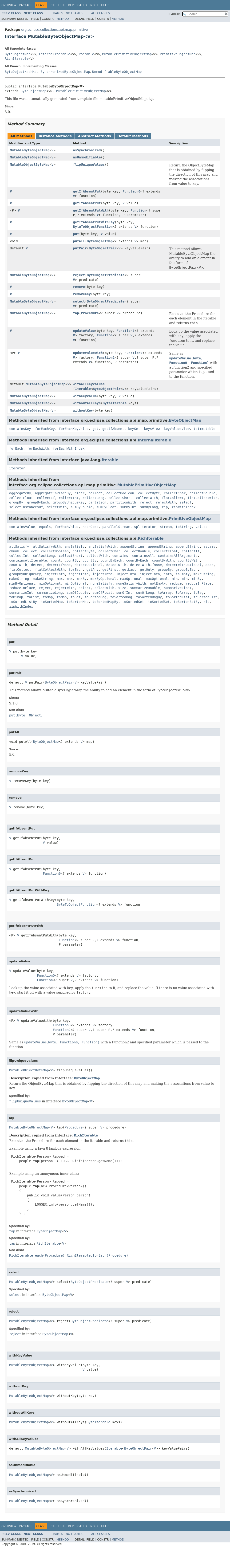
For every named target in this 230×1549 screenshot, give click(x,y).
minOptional (50, 583)
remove (79, 287)
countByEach (111, 560)
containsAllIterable (28, 560)
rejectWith (166, 502)
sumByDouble (81, 507)
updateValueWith (88, 353)
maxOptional (131, 579)
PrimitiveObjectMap (177, 54)
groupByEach (38, 502)
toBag (198, 592)
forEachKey (45, 429)
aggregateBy (20, 493)
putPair (80, 248)
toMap (48, 597)
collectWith (147, 498)
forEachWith (38, 448)
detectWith (116, 565)
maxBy (82, 579)
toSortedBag (95, 597)
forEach (16, 448)
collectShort (120, 498)
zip (165, 507)
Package (25, 5)
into (168, 574)
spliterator (145, 527)
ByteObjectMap (18, 54)
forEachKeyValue (73, 429)
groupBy (16, 502)
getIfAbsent (113, 429)
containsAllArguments (178, 556)
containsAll (143, 556)
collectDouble (202, 493)
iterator (17, 468)
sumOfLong (145, 592)
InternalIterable (54, 54)
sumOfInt (124, 592)
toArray (165, 592)
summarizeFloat (178, 588)
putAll (79, 241)
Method (62, 18)
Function (138, 210)
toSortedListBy (23, 602)
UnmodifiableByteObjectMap (117, 72)
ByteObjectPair (103, 248)
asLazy (209, 546)
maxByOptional (103, 579)
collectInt (69, 498)
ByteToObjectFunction (93, 226)
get (95, 429)
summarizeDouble (145, 588)
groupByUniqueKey (68, 502)
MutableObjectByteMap (30, 164)
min (175, 579)
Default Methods (132, 136)
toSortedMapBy (105, 602)
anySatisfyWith (102, 546)
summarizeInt (21, 592)
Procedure (90, 313)
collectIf (46, 498)
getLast (129, 569)
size (122, 588)
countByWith (163, 560)
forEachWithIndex (68, 448)
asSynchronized (87, 150)
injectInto (55, 574)
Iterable (86, 54)
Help (104, 5)
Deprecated (77, 5)
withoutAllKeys (87, 403)
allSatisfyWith (47, 546)
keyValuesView (177, 429)
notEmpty (158, 583)
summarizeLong (50, 592)
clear (79, 493)
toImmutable (204, 429)
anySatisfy (74, 546)
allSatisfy (19, 546)
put (76, 234)
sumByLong (149, 507)
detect (37, 565)
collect (95, 493)
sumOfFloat (102, 592)
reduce (176, 583)
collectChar (175, 493)
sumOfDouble (77, 592)
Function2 (106, 357)
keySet (134, 429)
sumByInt (128, 507)
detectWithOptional (184, 565)
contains (120, 556)
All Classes (100, 13)
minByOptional (22, 583)
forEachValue (67, 527)
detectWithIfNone (146, 565)
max (60, 579)
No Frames (74, 13)
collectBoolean (120, 493)
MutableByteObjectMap (30, 150)
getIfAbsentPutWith (91, 210)
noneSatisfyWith (131, 583)
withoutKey (83, 410)
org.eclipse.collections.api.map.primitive (54, 29)
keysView (152, 429)
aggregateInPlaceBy (53, 493)
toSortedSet (133, 602)
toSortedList (178, 597)
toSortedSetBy (187, 602)
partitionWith (123, 502)
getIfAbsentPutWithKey (94, 222)
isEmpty (183, 574)
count (56, 560)
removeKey (82, 294)
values (201, 527)
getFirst (110, 569)
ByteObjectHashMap (21, 72)
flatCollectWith (202, 498)
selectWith (57, 507)
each (210, 565)
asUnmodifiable (87, 157)
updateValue (84, 331)
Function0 (131, 191)
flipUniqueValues (89, 164)
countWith (18, 565)
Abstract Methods (94, 136)
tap (76, 313)
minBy (197, 579)
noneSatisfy (101, 583)
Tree (61, 5)
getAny (93, 569)
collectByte (149, 493)
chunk (14, 551)
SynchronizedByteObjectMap (65, 72)
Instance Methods (55, 136)
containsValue (22, 527)
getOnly (147, 569)
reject (79, 275)
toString (183, 527)
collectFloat (21, 498)
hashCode (90, 527)
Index (94, 5)
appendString (132, 546)
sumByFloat (106, 507)
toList (33, 597)
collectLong (93, 498)
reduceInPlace (198, 583)
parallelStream (116, 527)
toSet (75, 597)
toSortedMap (52, 602)
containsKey (20, 429)
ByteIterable (115, 403)
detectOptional (88, 565)
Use (52, 5)
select (79, 301)
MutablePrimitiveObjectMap (127, 54)
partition (97, 502)
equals (45, 527)
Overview (8, 5)
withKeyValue (85, 396)
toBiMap (16, 597)
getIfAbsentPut (87, 191)
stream (166, 527)
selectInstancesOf (26, 507)
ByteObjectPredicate (105, 275)
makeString (203, 574)
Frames (57, 13)
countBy (72, 560)
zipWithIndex (183, 507)
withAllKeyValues (89, 384)
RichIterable (16, 58)
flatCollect (173, 498)
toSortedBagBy (149, 597)
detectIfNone (59, 565)
